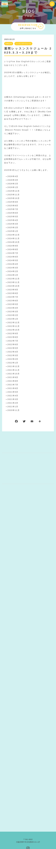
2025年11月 (13, 195)
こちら (45, 130)
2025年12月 (13, 191)
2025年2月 (12, 228)
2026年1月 (12, 187)
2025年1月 (12, 231)
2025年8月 (12, 206)
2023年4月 (12, 308)
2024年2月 (12, 271)
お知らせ (8, 44)
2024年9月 (12, 246)
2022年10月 (13, 330)
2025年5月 (12, 217)
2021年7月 (12, 385)
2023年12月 (13, 279)
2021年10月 (13, 374)
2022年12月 (13, 323)
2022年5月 (12, 348)
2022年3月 (12, 355)
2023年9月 (12, 290)
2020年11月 (13, 410)
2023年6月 (12, 301)
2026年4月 (12, 176)
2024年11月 (13, 239)
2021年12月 (13, 366)
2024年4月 (12, 264)
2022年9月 (12, 334)
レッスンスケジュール (23, 44)
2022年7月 (12, 341)
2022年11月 (13, 326)
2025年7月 (12, 209)
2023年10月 (13, 286)
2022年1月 (12, 363)
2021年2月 (12, 403)
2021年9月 (12, 377)
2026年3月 (12, 180)
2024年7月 (12, 253)
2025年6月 (12, 213)
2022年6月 (12, 345)
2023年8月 (12, 293)
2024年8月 (12, 250)
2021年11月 (13, 370)
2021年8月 (12, 381)
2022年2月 (12, 359)
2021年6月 (12, 388)
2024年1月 (12, 275)
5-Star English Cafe (27, 126)
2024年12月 (13, 235)
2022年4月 (12, 352)
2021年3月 (12, 399)
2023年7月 (12, 297)
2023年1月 (12, 319)
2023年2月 (12, 315)
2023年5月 (12, 304)
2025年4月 (12, 220)
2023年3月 (12, 312)
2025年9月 (12, 202)
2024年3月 (12, 268)
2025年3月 (12, 224)
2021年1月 (12, 407)
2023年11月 (13, 282)
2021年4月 (12, 396)
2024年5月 (12, 260)
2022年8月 (12, 337)
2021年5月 (12, 392)
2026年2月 (12, 184)
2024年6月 (12, 257)
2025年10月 (13, 198)
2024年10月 (13, 242)
